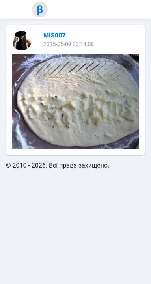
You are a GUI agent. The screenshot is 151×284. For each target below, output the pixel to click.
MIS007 (54, 35)
